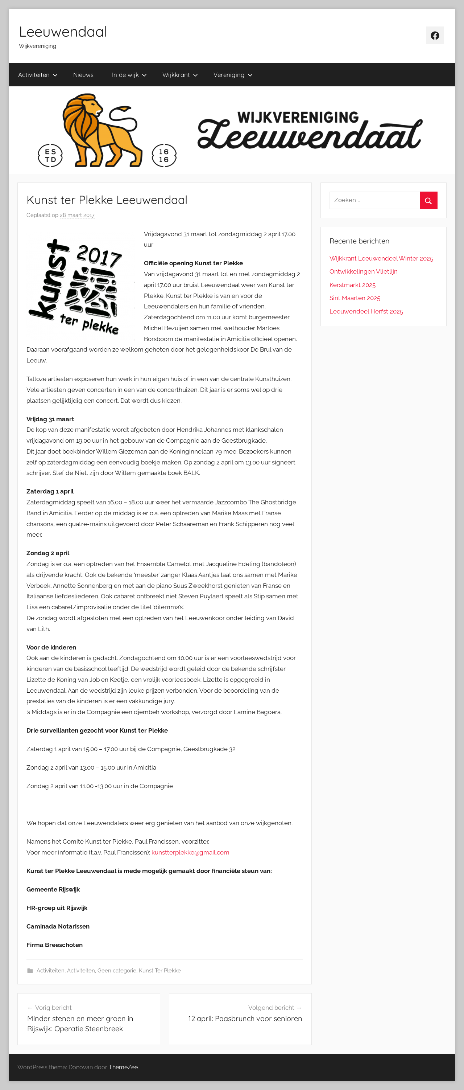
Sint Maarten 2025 (355, 298)
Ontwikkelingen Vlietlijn (364, 271)
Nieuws (83, 74)
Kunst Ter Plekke (160, 970)
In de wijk (129, 74)
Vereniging (233, 74)
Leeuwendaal (63, 31)
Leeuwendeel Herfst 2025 (366, 311)
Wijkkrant (180, 74)
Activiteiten (38, 74)
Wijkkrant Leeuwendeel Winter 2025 (381, 258)
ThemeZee (123, 1067)
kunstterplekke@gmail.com (190, 852)
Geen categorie (117, 970)
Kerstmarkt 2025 (353, 284)
